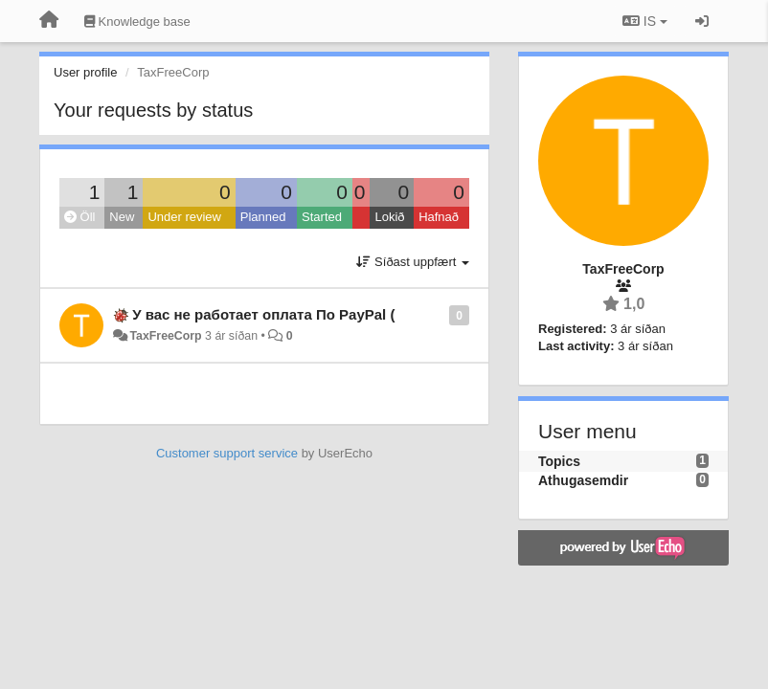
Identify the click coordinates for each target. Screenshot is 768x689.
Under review (184, 217)
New (121, 217)
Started (322, 217)
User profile (85, 72)
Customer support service (227, 453)
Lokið (389, 217)
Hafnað (438, 217)
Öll (80, 217)
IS (644, 21)
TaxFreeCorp (165, 336)
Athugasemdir (583, 480)
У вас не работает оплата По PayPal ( (263, 314)
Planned (263, 217)
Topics (559, 461)
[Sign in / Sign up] (702, 21)
